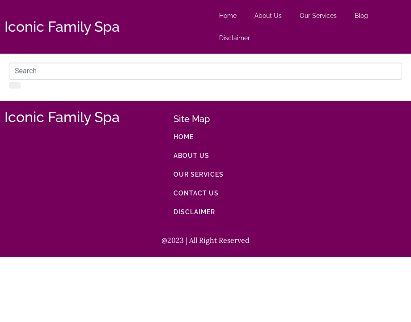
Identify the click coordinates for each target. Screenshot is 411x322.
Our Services (318, 15)
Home (228, 15)
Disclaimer (234, 38)
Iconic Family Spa (62, 26)
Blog (361, 15)
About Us (268, 15)
